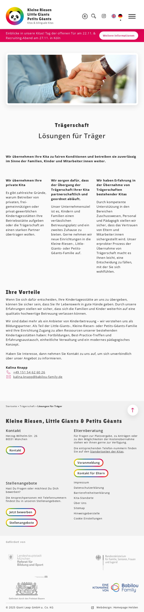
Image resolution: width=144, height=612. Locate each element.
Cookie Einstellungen (88, 518)
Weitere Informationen (119, 35)
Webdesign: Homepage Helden (117, 607)
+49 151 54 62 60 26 (29, 372)
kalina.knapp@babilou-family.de (38, 377)
